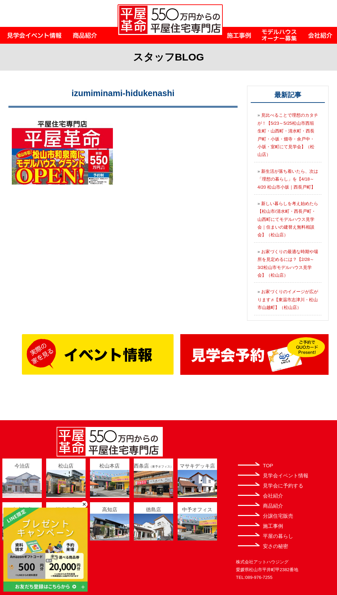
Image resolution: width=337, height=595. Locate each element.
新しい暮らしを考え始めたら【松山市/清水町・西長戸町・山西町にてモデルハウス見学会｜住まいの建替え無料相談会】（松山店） (287, 219)
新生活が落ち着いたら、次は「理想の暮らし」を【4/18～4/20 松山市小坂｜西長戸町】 (287, 179)
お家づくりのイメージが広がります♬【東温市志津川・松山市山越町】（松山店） (287, 299)
